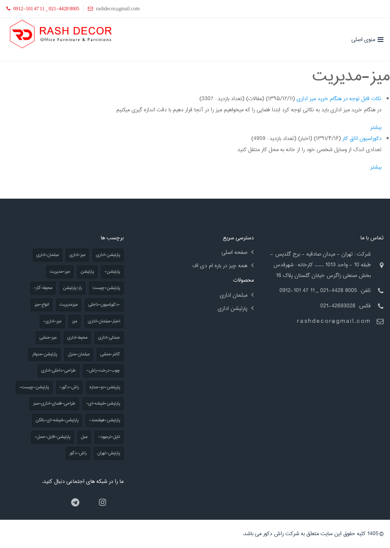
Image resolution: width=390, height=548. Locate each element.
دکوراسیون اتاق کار (361, 138)
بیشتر (375, 127)
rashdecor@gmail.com (334, 321)
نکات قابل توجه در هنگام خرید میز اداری (339, 98)
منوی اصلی (363, 39)
